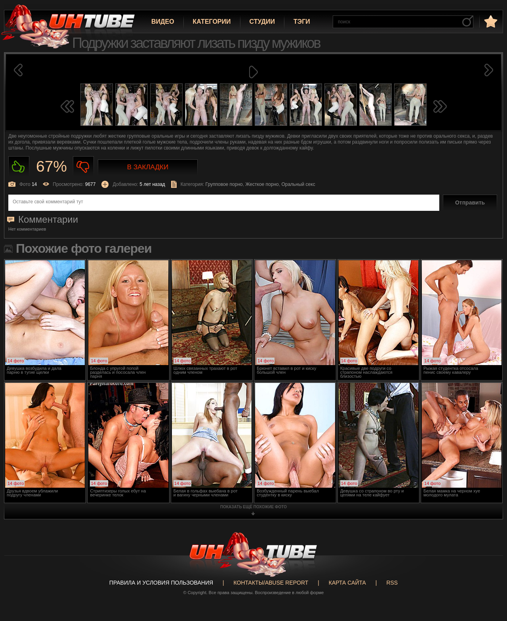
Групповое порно (224, 184)
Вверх (489, 585)
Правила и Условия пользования (161, 582)
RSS (392, 582)
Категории (212, 21)
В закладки (147, 167)
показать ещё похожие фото (253, 507)
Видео (162, 21)
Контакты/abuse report (271, 582)
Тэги (302, 21)
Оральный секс (298, 184)
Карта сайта (347, 582)
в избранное (490, 21)
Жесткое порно (261, 184)
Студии (262, 21)
